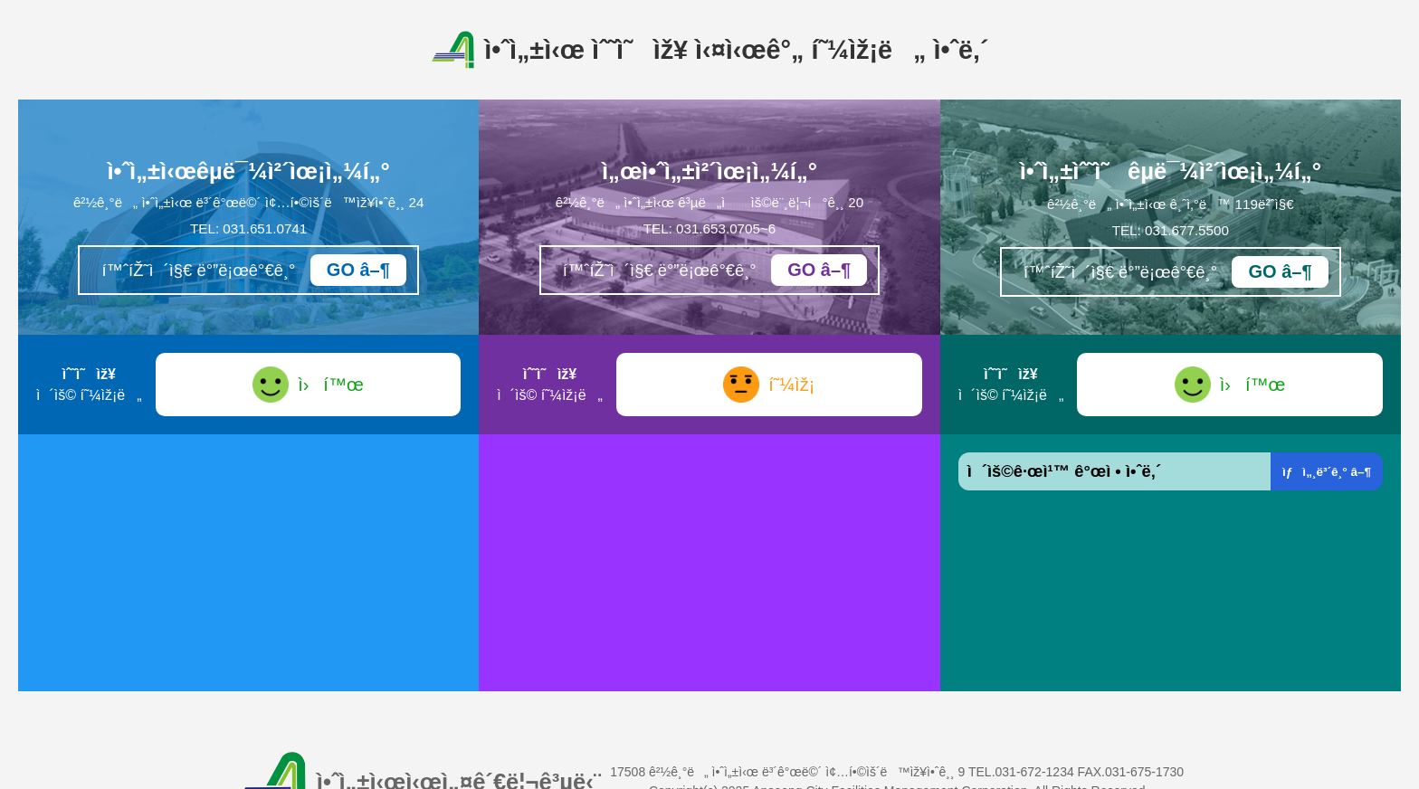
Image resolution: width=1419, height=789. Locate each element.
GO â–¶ (358, 270)
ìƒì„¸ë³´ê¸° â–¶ (1326, 472)
